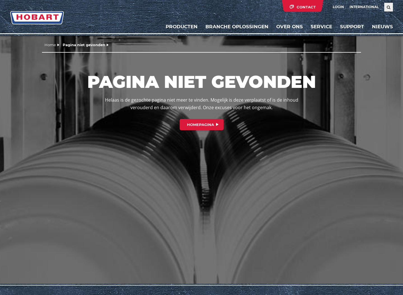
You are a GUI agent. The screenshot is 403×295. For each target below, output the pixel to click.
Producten (182, 26)
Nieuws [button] (382, 26)
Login (338, 7)
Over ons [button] (289, 26)
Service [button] (321, 26)
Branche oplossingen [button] (236, 26)
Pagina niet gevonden (84, 45)
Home (50, 45)
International (364, 7)
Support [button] (352, 26)
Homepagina (200, 124)
